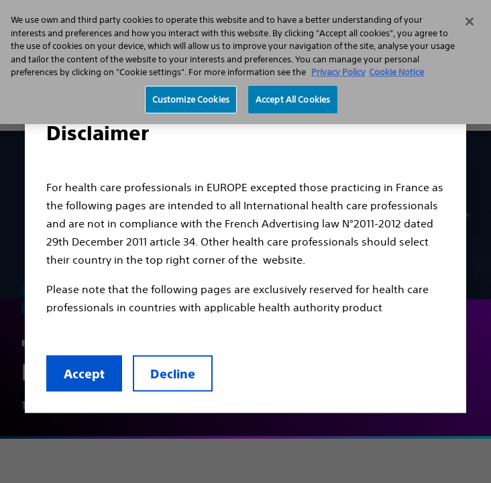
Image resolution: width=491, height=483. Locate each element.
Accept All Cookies (293, 99)
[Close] (469, 21)
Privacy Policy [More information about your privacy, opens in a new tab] (338, 72)
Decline (172, 374)
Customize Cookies (190, 99)
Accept (84, 374)
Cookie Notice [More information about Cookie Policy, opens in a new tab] (396, 72)
